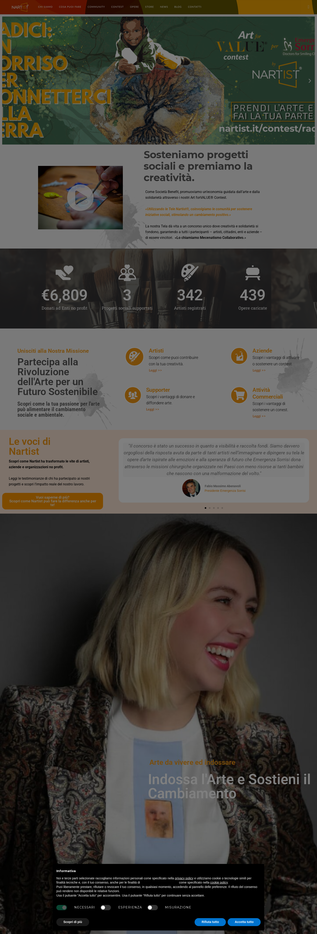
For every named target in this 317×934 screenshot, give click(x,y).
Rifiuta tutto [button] (210, 922)
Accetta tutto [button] (244, 922)
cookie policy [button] (219, 882)
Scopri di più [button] (72, 922)
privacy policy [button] (184, 878)
